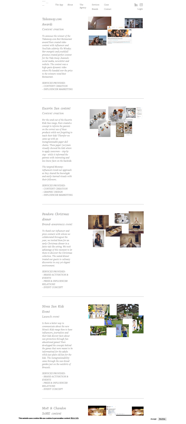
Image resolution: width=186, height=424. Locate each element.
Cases (106, 4)
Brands (95, 8)
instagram (141, 5)
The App (59, 4)
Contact (107, 8)
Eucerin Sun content (56, 108)
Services (95, 4)
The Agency (83, 6)
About (70, 4)
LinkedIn (136, 5)
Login (140, 8)
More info (75, 419)
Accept (153, 419)
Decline (162, 419)
